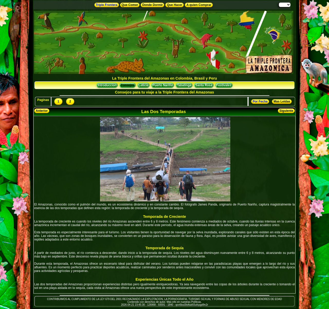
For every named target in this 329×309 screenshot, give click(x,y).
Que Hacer (174, 5)
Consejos (127, 85)
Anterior (42, 111)
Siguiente (286, 111)
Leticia (143, 85)
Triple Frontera (106, 5)
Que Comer (130, 5)
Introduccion (107, 85)
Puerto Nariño (162, 85)
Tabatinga (184, 85)
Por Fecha (260, 101)
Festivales (223, 85)
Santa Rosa (203, 85)
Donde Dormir (152, 5)
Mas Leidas (281, 101)
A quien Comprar (198, 5)
